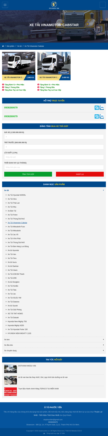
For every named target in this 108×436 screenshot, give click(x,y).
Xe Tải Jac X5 (13, 235)
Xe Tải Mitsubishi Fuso (16, 227)
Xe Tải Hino (12, 199)
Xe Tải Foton (12, 215)
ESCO (79, 431)
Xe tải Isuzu (12, 262)
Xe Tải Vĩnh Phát (14, 239)
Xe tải (19, 46)
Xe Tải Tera (12, 258)
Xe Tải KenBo (13, 286)
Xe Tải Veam (12, 270)
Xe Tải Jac (12, 294)
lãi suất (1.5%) (10, 153)
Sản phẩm (11, 46)
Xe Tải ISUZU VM (14, 298)
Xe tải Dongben (13, 282)
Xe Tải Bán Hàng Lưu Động (18, 246)
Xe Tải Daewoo (13, 302)
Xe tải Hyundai (13, 250)
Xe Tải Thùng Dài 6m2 (16, 219)
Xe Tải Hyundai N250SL (17, 195)
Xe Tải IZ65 (12, 278)
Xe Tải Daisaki (13, 318)
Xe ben (7, 340)
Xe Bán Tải (12, 211)
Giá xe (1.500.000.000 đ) (14, 132)
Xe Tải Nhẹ (12, 207)
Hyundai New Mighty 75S (17, 322)
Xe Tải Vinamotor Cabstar (34, 46)
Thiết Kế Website (71, 431)
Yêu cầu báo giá (103, 5)
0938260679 (11, 107)
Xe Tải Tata (12, 290)
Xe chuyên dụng (10, 351)
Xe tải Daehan (13, 266)
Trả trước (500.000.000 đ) (15, 143)
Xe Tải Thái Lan (14, 203)
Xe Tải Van (12, 254)
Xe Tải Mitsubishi (14, 231)
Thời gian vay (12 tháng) (15, 163)
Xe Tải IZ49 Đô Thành (16, 274)
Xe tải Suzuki (13, 306)
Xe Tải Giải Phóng (15, 310)
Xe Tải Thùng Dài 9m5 (16, 242)
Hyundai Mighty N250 (16, 325)
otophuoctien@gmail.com (53, 420)
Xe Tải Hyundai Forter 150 (18, 329)
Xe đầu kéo (8, 345)
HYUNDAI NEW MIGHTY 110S (19, 333)
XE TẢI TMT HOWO (15, 314)
